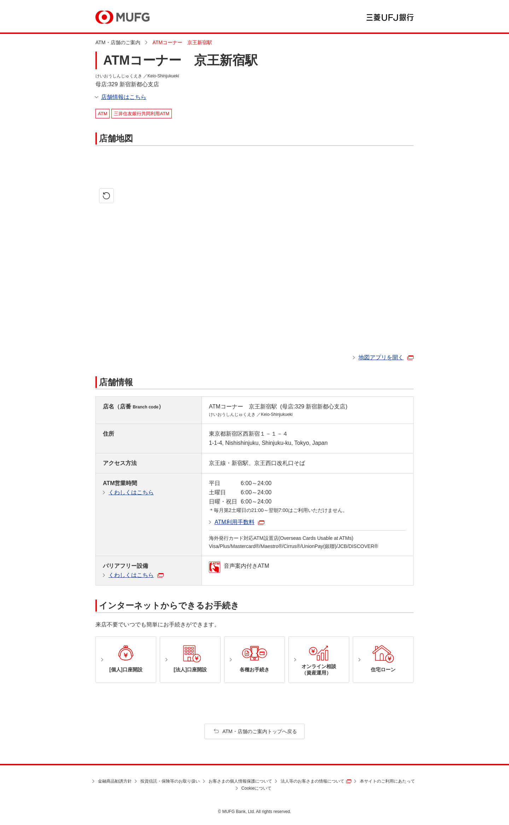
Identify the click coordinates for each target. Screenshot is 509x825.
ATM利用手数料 (235, 522)
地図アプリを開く (381, 357)
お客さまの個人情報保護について (240, 781)
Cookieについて (256, 788)
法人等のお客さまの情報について (312, 781)
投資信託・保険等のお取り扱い (170, 781)
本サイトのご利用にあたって (387, 781)
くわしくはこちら (131, 492)
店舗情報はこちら (123, 97)
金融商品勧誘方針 (115, 781)
